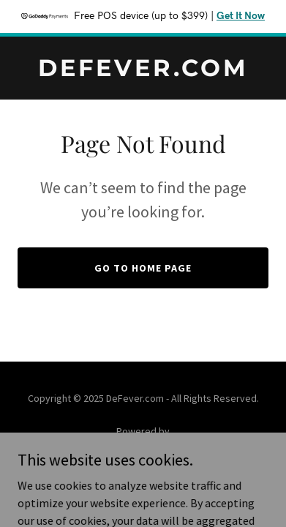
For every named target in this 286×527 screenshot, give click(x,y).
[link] (143, 71)
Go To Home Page (143, 267)
